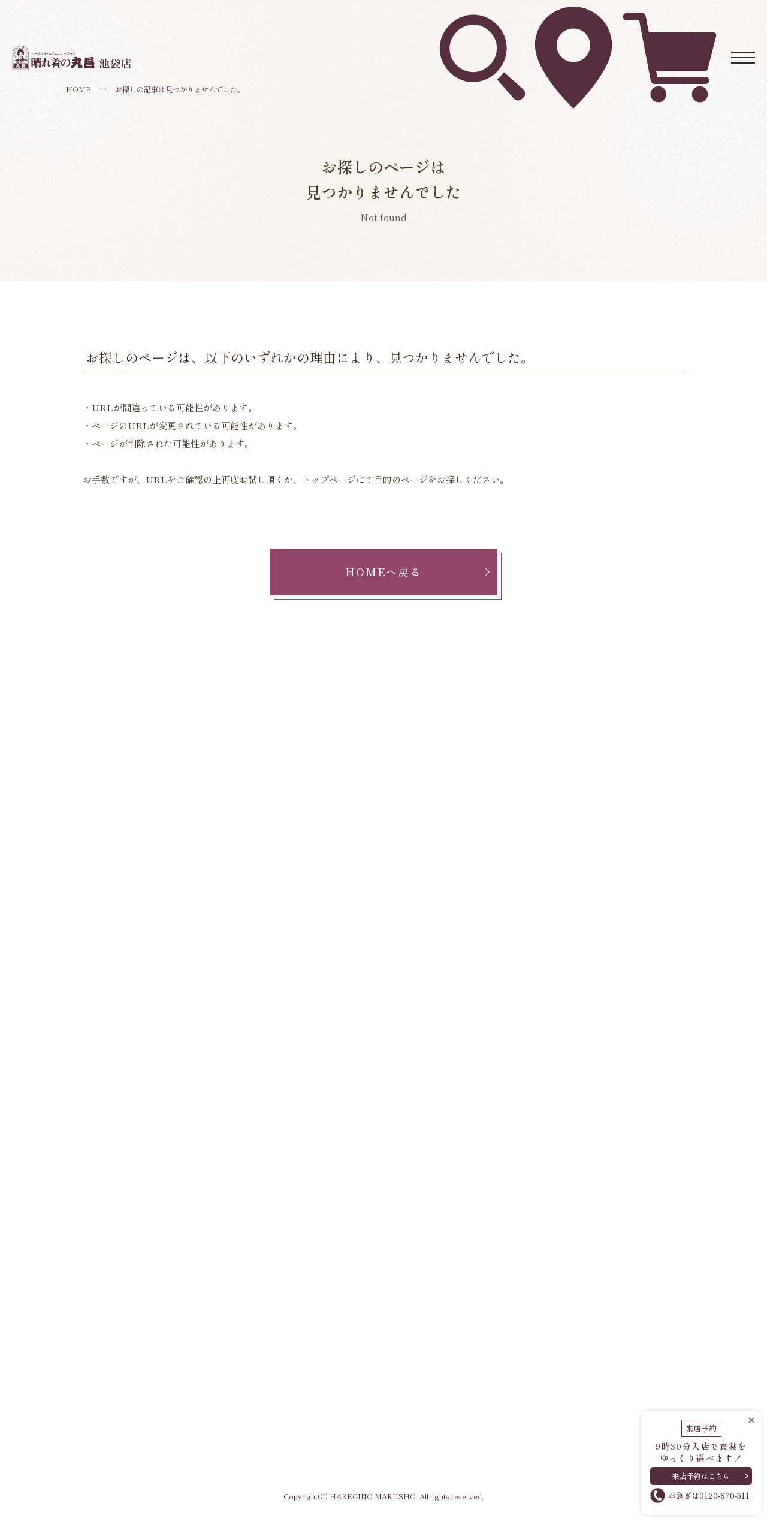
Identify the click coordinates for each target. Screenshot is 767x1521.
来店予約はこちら (701, 1472)
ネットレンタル (669, 17)
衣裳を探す (482, 18)
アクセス (574, 18)
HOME (78, 89)
